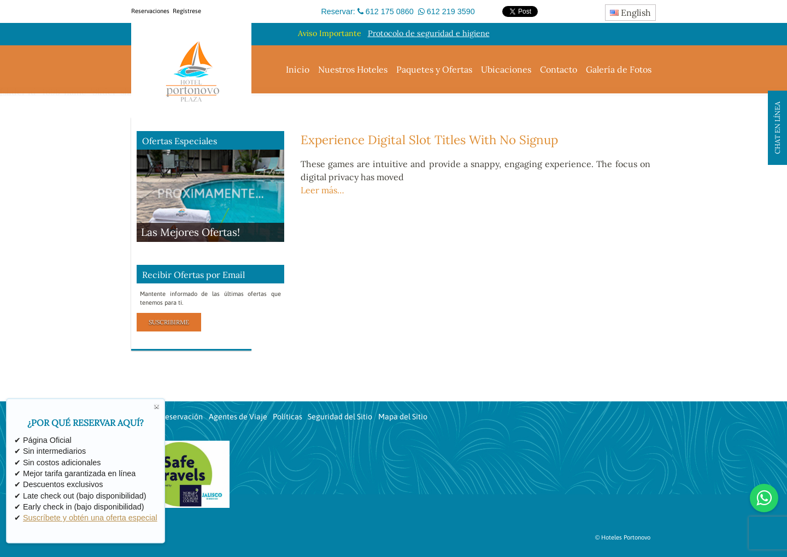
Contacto (558, 69)
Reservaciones (150, 11)
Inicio (297, 69)
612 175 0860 (390, 11)
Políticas (287, 416)
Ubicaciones (506, 69)
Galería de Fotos (618, 69)
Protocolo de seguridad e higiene (429, 33)
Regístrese (187, 11)
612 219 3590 (451, 11)
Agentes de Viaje (238, 416)
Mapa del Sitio (402, 416)
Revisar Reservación (168, 416)
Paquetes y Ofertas (434, 69)
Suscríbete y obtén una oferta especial (90, 518)
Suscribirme (169, 322)
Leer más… (322, 190)
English (630, 12)
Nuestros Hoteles (352, 69)
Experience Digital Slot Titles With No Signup (429, 139)
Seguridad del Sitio (340, 416)
